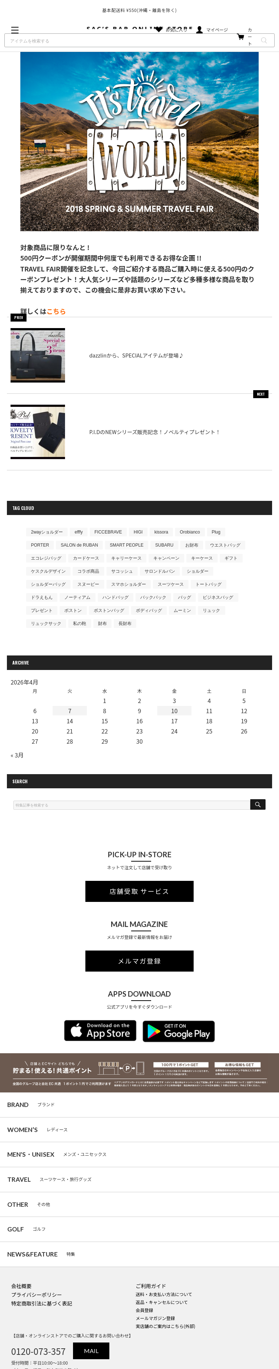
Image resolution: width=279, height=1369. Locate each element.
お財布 (191, 545)
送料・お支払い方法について (164, 1294)
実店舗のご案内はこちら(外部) (165, 1326)
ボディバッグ (149, 610)
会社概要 (21, 1286)
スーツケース (171, 584)
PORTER (40, 545)
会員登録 (144, 1310)
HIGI (138, 532)
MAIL (91, 1350)
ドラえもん (42, 597)
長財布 (125, 623)
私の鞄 (79, 623)
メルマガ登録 (139, 961)
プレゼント (42, 610)
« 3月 (17, 755)
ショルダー (198, 571)
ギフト (231, 558)
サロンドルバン (160, 571)
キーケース (202, 558)
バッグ (184, 597)
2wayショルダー (47, 532)
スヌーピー (88, 584)
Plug (216, 532)
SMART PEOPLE (126, 545)
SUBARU (164, 545)
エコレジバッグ (46, 558)
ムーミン (182, 610)
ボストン (73, 610)
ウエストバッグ (225, 545)
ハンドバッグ (115, 597)
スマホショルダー (128, 584)
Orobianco (190, 532)
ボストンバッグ (109, 610)
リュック (211, 610)
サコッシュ (122, 571)
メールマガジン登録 (155, 1318)
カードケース (86, 558)
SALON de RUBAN (79, 545)
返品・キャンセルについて (162, 1302)
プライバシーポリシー (36, 1294)
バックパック (153, 597)
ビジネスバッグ (218, 597)
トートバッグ (208, 584)
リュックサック (46, 623)
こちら (56, 311)
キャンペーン (166, 558)
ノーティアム (77, 597)
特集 (41, 1254)
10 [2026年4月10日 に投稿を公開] (174, 710)
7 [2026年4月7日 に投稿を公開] (70, 710)
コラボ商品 (88, 571)
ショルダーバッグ (48, 584)
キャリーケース (126, 558)
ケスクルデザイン (48, 571)
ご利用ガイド (151, 1286)
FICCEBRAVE (108, 532)
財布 (102, 623)
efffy (79, 532)
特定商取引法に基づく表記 (41, 1303)
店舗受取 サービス (139, 891)
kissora (161, 532)
